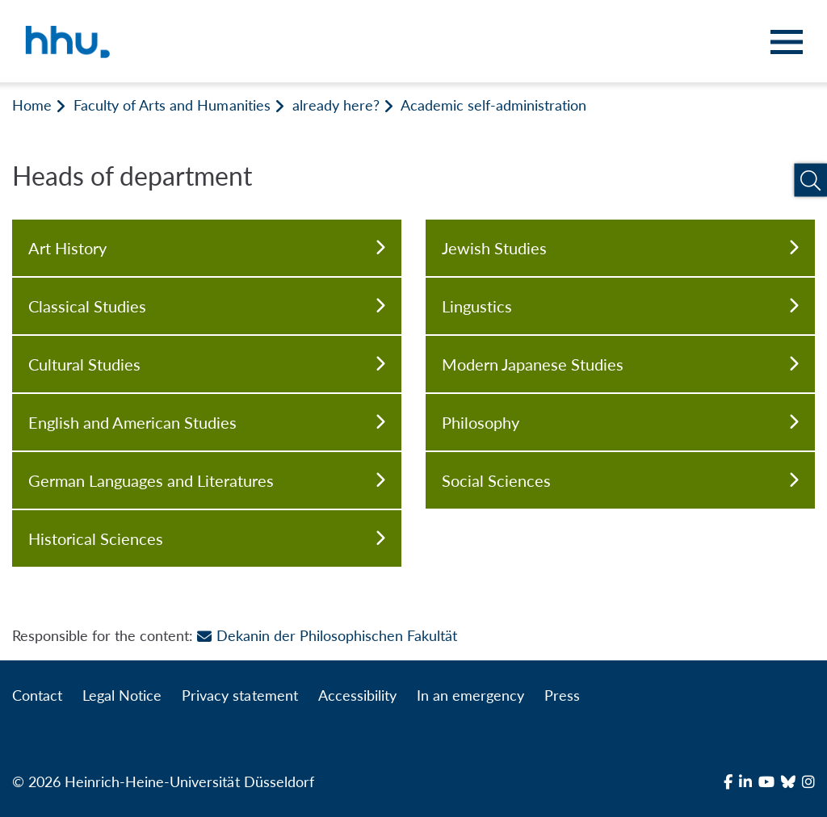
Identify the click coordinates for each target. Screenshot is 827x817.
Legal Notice (122, 695)
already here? (336, 105)
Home (32, 105)
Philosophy (620, 422)
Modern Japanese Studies (620, 364)
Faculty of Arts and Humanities (171, 105)
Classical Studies (206, 306)
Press (562, 695)
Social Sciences (620, 480)
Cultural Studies (206, 364)
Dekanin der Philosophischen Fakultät (327, 635)
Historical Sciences (206, 538)
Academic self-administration (493, 105)
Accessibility (357, 695)
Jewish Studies (620, 248)
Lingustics (620, 306)
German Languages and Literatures (206, 480)
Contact (37, 695)
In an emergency (470, 695)
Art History (206, 248)
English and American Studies (206, 422)
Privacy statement (239, 695)
